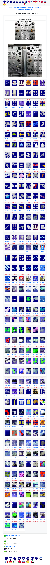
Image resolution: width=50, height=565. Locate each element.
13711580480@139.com (13, 536)
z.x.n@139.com (10, 546)
